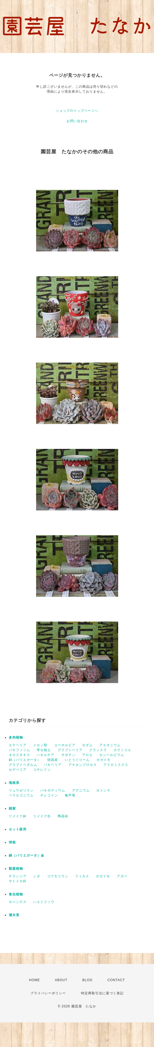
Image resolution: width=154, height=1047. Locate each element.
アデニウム (81, 790)
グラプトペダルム (23, 765)
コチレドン (42, 770)
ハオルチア (45, 755)
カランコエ (122, 750)
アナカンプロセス (82, 765)
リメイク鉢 (18, 816)
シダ (36, 876)
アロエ (87, 755)
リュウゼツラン (21, 790)
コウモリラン (57, 876)
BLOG (87, 980)
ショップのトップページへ (77, 111)
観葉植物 (16, 868)
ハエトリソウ (43, 902)
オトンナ (103, 790)
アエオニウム (110, 745)
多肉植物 (16, 737)
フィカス (82, 876)
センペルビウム (111, 755)
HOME (34, 980)
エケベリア (18, 745)
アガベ (122, 876)
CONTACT (116, 980)
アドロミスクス (115, 765)
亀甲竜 (70, 795)
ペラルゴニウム (21, 795)
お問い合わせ (77, 121)
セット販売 (18, 829)
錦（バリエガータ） (25, 760)
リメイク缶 (42, 816)
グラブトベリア (70, 750)
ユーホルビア (64, 745)
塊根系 (14, 783)
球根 (12, 842)
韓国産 (52, 760)
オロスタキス (19, 755)
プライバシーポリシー (48, 993)
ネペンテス (18, 902)
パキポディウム (52, 790)
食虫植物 (16, 894)
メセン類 (40, 745)
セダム (87, 745)
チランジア (18, 876)
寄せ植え (44, 750)
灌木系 (14, 915)
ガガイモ (103, 760)
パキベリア (53, 765)
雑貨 (12, 808)
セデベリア (18, 770)
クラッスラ (98, 750)
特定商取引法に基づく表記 (102, 993)
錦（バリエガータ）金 (26, 855)
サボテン (68, 755)
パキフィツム (19, 750)
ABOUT (61, 980)
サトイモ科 (18, 881)
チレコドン (49, 795)
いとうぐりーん (77, 760)
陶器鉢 (63, 816)
